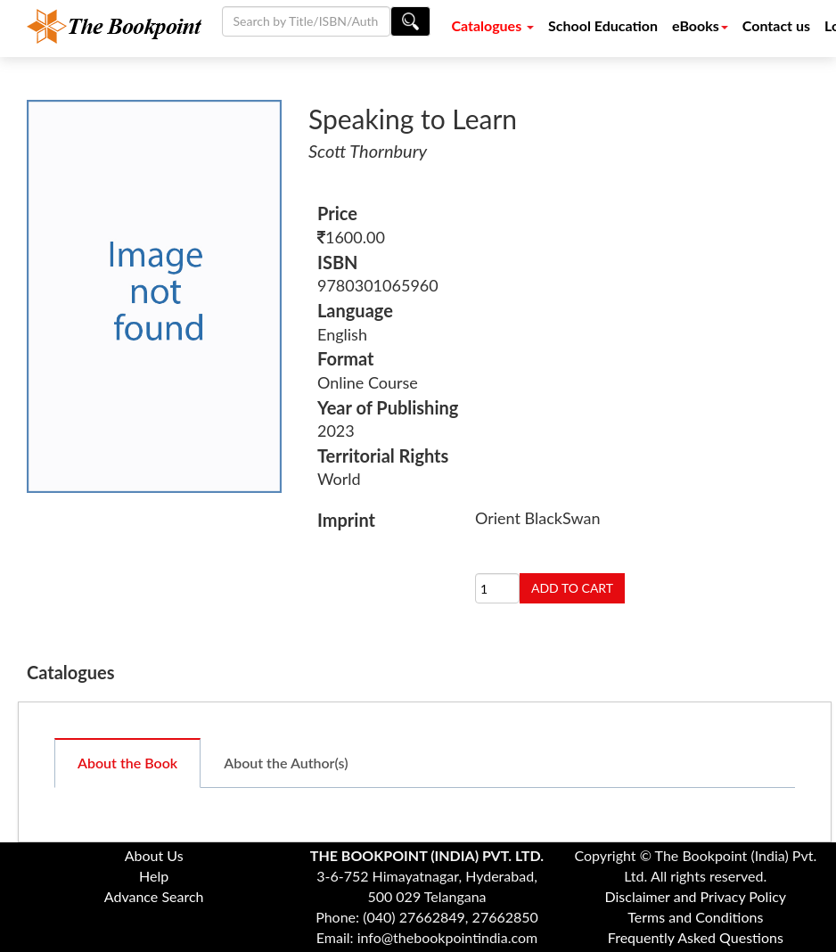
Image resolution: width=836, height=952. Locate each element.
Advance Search (154, 896)
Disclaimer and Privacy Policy (696, 896)
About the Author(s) (286, 762)
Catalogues (492, 25)
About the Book (127, 762)
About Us (154, 855)
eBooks (700, 25)
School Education (603, 25)
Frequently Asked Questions (695, 937)
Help (153, 875)
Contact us (776, 25)
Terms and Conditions (695, 916)
